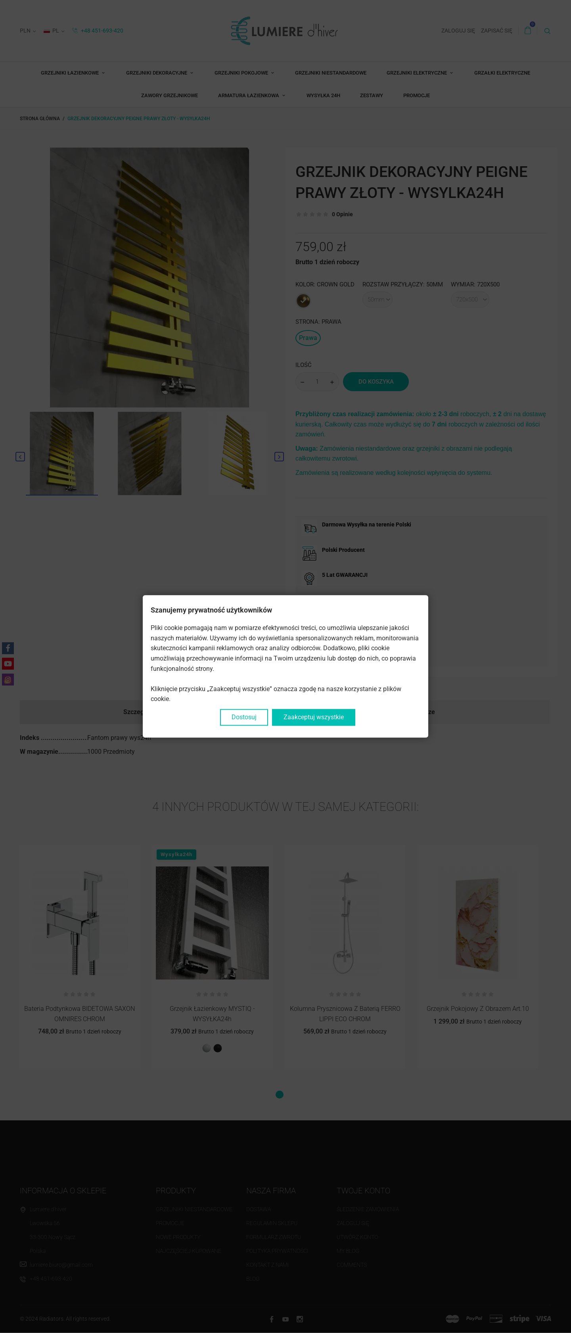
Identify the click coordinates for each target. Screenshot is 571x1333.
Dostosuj (244, 717)
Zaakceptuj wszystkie (314, 717)
